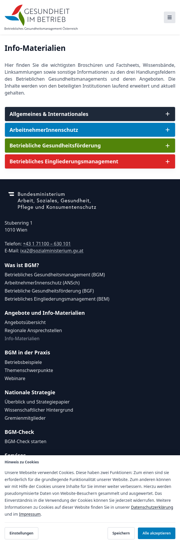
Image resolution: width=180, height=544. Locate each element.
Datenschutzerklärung (152, 507)
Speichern (121, 533)
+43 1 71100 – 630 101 (47, 243)
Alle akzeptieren (156, 533)
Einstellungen (21, 533)
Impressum (30, 514)
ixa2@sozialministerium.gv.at (51, 250)
